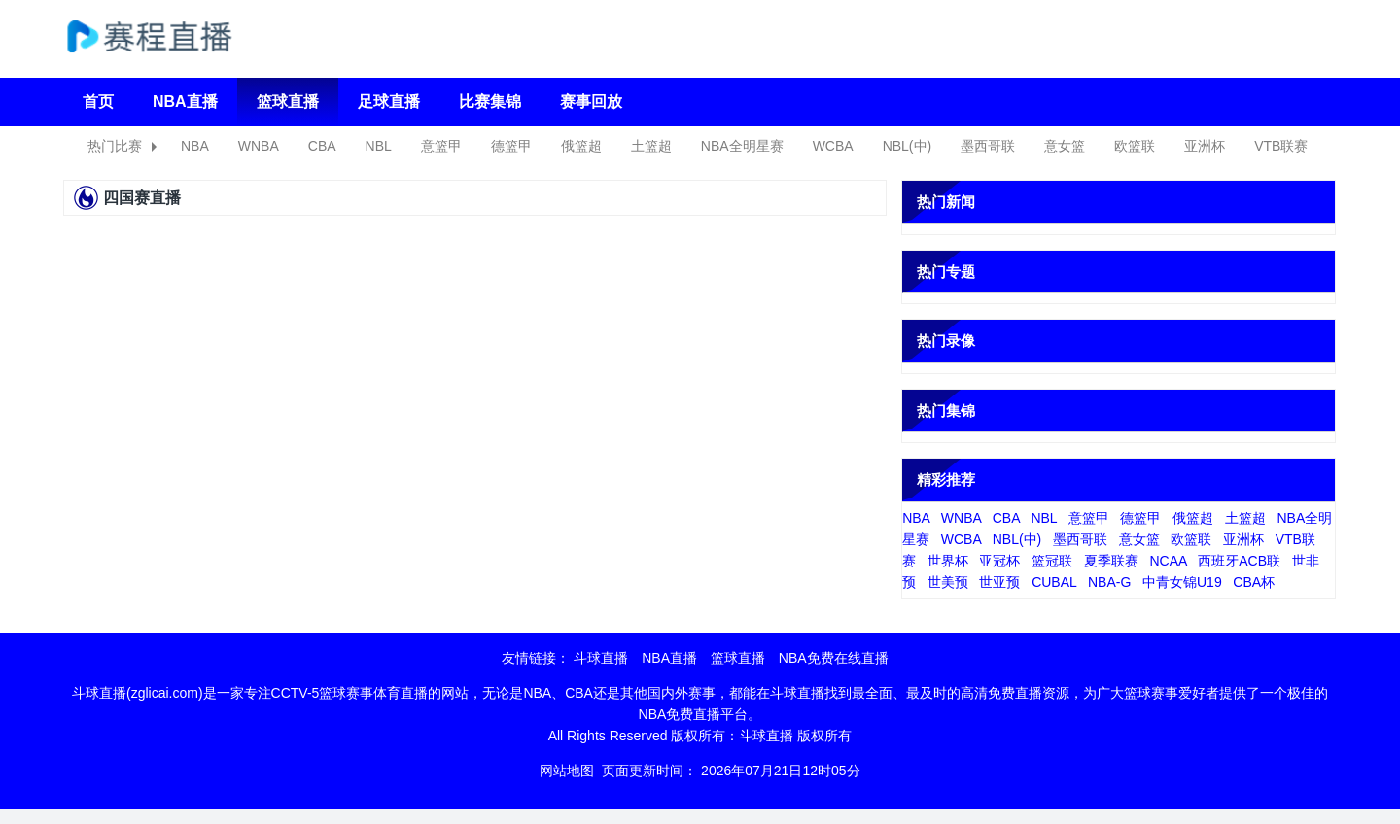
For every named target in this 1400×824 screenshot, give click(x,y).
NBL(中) (907, 146)
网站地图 (567, 770)
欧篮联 (1134, 146)
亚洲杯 (1204, 146)
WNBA (258, 146)
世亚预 (999, 582)
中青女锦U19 (1182, 582)
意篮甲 (441, 146)
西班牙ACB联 (1239, 560)
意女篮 (1064, 146)
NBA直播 (185, 101)
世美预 (948, 582)
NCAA (1167, 560)
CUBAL (1054, 582)
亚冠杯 (999, 560)
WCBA (833, 146)
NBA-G (1109, 582)
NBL (379, 146)
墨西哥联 (988, 146)
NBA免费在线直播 (834, 658)
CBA (322, 146)
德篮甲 (511, 146)
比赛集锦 (490, 101)
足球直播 (389, 101)
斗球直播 (601, 658)
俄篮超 (581, 146)
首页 (98, 101)
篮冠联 (1052, 560)
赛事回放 (591, 101)
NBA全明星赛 (742, 146)
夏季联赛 (1111, 560)
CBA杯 (1254, 582)
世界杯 (948, 560)
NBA (195, 146)
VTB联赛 (1281, 146)
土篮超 (651, 146)
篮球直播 (288, 101)
